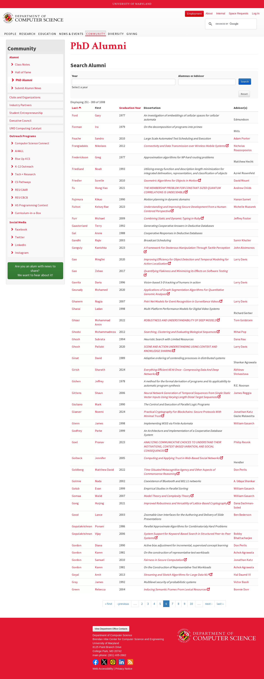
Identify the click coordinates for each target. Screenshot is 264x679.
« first (108, 604)
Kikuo (98, 199)
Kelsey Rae (102, 206)
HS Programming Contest (31, 205)
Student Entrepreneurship (26, 113)
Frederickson (80, 157)
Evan (98, 488)
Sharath (100, 369)
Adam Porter (242, 138)
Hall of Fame (23, 72)
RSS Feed (130, 662)
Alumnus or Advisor (191, 76)
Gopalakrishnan (82, 526)
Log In (255, 13)
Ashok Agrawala (244, 552)
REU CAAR (21, 190)
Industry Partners (20, 105)
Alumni (14, 57)
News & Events (71, 34)
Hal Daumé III (242, 574)
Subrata (100, 339)
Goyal (75, 574)
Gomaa (76, 496)
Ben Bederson (242, 514)
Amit (98, 574)
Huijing (99, 503)
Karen (99, 552)
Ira (96, 127)
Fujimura (77, 199)
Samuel (99, 560)
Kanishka (101, 247)
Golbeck (77, 458)
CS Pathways (23, 182)
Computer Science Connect (32, 143)
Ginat (75, 358)
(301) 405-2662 (117, 655)
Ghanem (77, 301)
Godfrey (77, 430)
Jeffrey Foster (242, 218)
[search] (230, 24)
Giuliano (77, 404)
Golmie (76, 481)
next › (208, 604)
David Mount (241, 180)
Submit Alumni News (28, 88)
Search (245, 81)
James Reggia (242, 393)
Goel (75, 442)
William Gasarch (244, 423)
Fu (73, 188)
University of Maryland (132, 4)
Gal (74, 233)
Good (75, 514)
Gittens (76, 393)
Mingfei (100, 259)
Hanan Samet (242, 199)
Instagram (21, 252)
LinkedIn (20, 245)
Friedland (78, 169)
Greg (98, 157)
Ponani (99, 526)
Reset (244, 94)
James (99, 423)
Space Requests (238, 13)
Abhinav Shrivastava (241, 372)
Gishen (76, 381)
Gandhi (76, 240)
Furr (74, 218)
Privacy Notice (123, 668)
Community (95, 34)
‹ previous (123, 604)
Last (76, 108)
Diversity (116, 34)
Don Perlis (240, 469)
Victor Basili (241, 582)
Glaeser (76, 411)
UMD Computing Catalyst (25, 128)
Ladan (99, 309)
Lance (98, 514)
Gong (75, 503)
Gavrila (76, 282)
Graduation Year (130, 108)
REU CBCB (21, 197)
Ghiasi (76, 320)
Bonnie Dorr (241, 589)
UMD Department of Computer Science (33, 18)
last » (220, 604)
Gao (74, 259)
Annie (98, 233)
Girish (75, 369)
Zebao (99, 271)
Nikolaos (100, 146)
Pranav (99, 442)
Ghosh (76, 339)
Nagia (98, 301)
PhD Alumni (24, 80)
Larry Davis (240, 259)
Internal (220, 13)
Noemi (99, 411)
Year (75, 76)
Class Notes (22, 64)
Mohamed (101, 290)
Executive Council (20, 120)
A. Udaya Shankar (244, 481)
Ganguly (77, 247)
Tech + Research (25, 174)
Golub (75, 488)
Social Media (17, 222)
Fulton (76, 206)
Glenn (75, 423)
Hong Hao (101, 188)
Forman (77, 127)
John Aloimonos (244, 247)
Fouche (76, 138)
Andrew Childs (242, 188)
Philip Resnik (242, 442)
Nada (98, 481)
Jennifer (100, 458)
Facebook (21, 229)
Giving (132, 34)
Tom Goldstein (243, 320)
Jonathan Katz (243, 411)
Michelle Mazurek (245, 206)
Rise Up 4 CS (22, 159)
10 (191, 604)
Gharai (76, 309)
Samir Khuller (242, 240)
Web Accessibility (103, 668)
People (10, 34)
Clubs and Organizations (24, 97)
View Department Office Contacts (111, 629)
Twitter (20, 237)
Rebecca (100, 589)
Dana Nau (240, 339)
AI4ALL (19, 151)
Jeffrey (99, 381)
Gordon (76, 545)
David (98, 358)
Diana (98, 545)
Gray (75, 582)
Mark (98, 404)
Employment (194, 13)
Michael (100, 218)
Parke (98, 430)
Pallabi (99, 346)
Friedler (77, 180)
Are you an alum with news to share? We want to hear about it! (35, 270)
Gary (98, 115)
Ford (75, 115)
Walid (98, 496)
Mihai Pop (240, 332)
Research (27, 34)
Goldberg (78, 469)
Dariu (98, 282)
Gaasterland (79, 226)
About (209, 13)
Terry (98, 226)
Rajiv (98, 240)
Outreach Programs (22, 136)
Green (75, 589)
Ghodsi (76, 332)
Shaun (99, 393)
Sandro (99, 138)
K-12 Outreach (24, 166)
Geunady (77, 290)
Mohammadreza (105, 332)
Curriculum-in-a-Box (28, 213)
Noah (98, 169)
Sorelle (99, 180)
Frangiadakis (80, 146)
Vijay (98, 533)
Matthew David (104, 469)
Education (47, 34)
